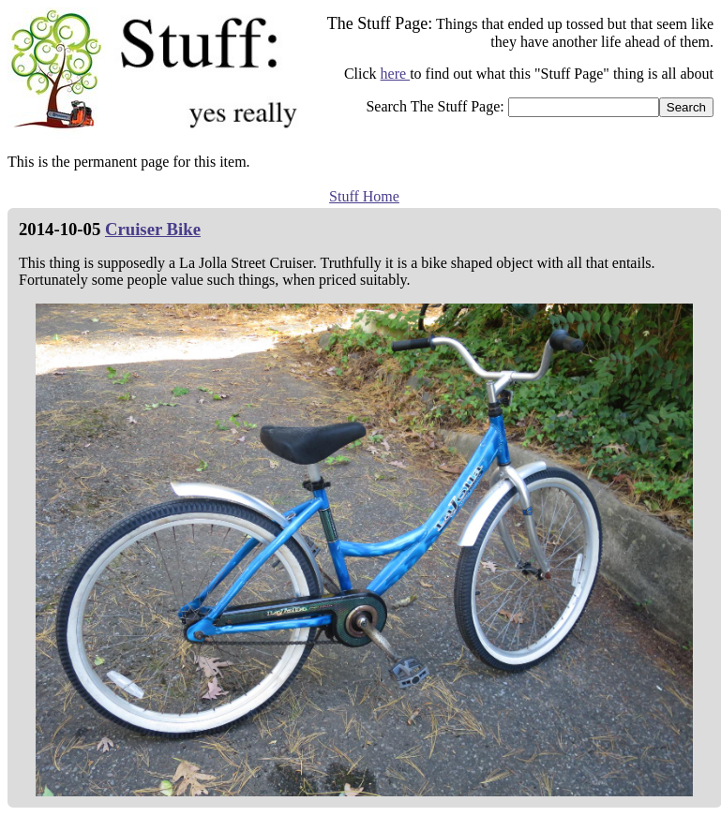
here (396, 74)
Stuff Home (364, 196)
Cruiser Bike (153, 229)
